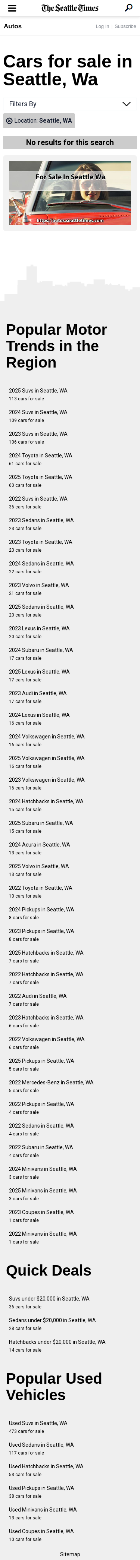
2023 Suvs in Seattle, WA (38, 438)
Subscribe (125, 26)
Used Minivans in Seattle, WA (43, 1513)
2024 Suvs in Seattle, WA (38, 416)
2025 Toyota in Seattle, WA (40, 481)
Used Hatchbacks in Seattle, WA (46, 1470)
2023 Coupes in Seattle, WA (41, 1216)
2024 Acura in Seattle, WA (39, 848)
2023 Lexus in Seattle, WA (39, 632)
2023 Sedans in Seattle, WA (41, 524)
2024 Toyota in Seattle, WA (40, 459)
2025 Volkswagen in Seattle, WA (47, 762)
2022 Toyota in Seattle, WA (40, 892)
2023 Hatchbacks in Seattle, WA (46, 1021)
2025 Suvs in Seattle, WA (38, 394)
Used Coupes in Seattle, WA (41, 1535)
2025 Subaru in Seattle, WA (41, 827)
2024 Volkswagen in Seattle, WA (47, 740)
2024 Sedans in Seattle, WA (41, 567)
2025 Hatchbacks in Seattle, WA (46, 957)
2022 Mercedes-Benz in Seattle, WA (51, 1086)
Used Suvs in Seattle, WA (38, 1427)
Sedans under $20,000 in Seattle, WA (52, 1324)
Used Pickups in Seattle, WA (41, 1492)
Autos (13, 26)
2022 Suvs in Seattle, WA (38, 503)
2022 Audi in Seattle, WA (38, 1000)
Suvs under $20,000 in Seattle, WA (49, 1303)
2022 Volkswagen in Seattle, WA (47, 1043)
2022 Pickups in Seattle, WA (41, 1108)
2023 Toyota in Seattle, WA (40, 546)
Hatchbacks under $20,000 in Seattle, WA (57, 1346)
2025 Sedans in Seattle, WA (41, 611)
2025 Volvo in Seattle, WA (39, 870)
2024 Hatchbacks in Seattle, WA (46, 805)
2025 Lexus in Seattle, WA (39, 676)
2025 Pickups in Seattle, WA (41, 1065)
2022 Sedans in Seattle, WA (41, 1130)
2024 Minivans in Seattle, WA (43, 1173)
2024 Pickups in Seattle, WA (41, 913)
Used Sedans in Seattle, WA (41, 1449)
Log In (102, 26)
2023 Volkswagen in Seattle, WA (47, 784)
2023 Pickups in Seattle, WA (41, 935)
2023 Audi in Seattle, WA (38, 697)
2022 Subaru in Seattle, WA (41, 1151)
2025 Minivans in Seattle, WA (43, 1194)
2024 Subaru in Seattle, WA (41, 654)
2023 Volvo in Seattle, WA (39, 589)
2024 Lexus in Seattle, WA (39, 719)
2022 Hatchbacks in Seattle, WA (46, 978)
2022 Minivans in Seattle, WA (43, 1238)
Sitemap (70, 1554)
